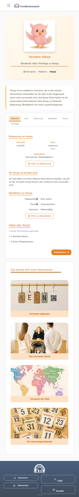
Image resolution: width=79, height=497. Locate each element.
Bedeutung (38, 118)
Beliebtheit (52, 118)
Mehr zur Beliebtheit (39, 215)
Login (58, 480)
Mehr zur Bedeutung (39, 163)
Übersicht (15, 118)
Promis (65, 118)
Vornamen (31, 71)
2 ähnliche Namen (19, 236)
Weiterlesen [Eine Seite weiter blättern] (61, 252)
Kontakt (58, 491)
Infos (26, 118)
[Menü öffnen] (9, 5)
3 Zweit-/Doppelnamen (22, 241)
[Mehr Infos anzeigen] (40, 495)
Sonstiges (15, 124)
